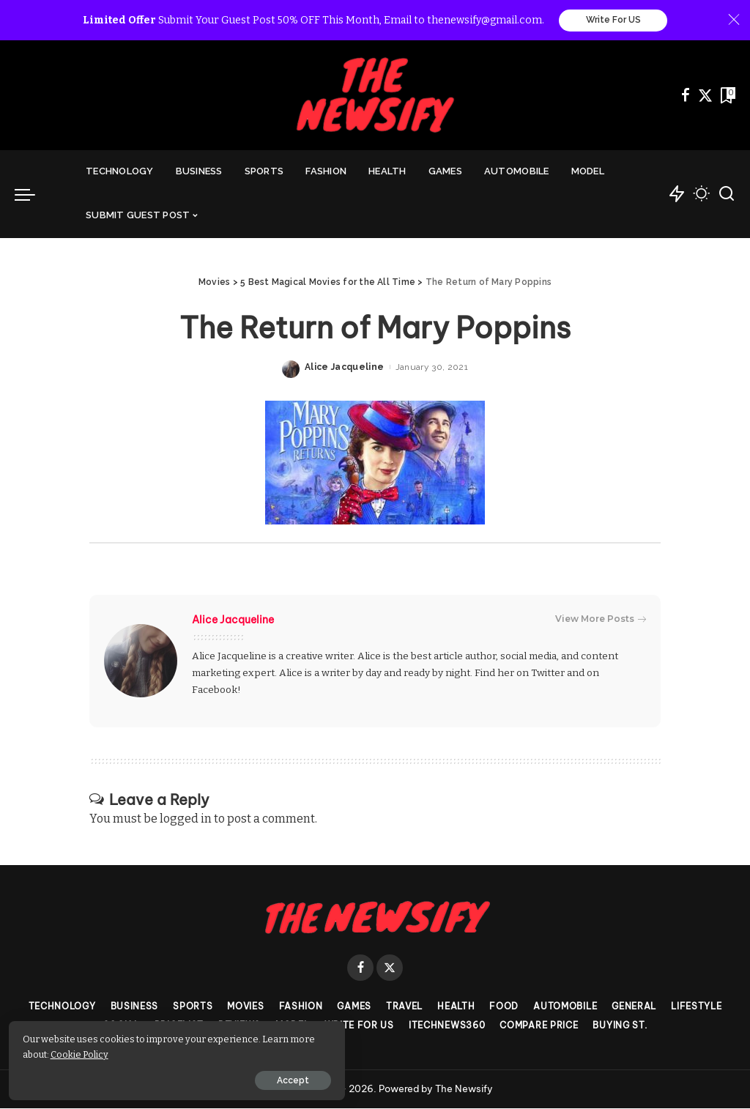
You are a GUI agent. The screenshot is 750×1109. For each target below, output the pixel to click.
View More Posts (600, 619)
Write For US (613, 20)
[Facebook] (685, 96)
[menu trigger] (32, 195)
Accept (178, 1077)
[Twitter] (705, 96)
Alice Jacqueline (345, 368)
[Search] (726, 195)
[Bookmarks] (726, 96)
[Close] (734, 20)
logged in (186, 819)
